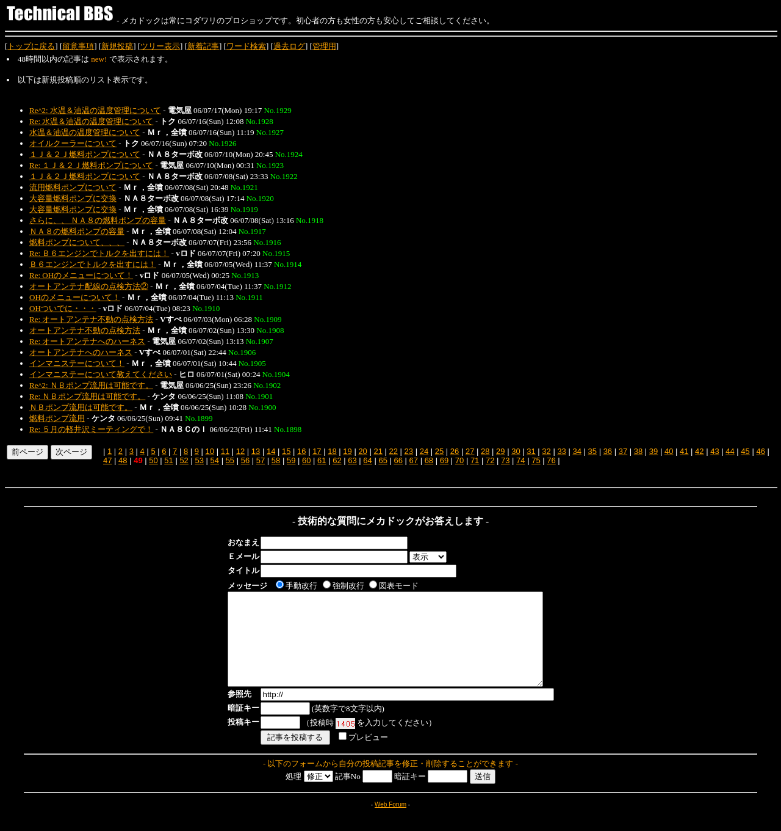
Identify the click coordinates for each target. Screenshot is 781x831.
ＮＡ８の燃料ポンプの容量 (76, 231)
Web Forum (390, 822)
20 (362, 451)
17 (316, 451)
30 (515, 451)
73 (505, 460)
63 (352, 460)
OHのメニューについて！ (74, 297)
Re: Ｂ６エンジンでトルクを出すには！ (99, 253)
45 (745, 451)
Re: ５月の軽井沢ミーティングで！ (91, 429)
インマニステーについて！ (76, 363)
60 (306, 460)
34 (576, 451)
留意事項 (78, 46)
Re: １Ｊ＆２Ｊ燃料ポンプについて (91, 165)
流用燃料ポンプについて (73, 187)
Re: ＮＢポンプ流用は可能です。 (87, 396)
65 (382, 460)
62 (337, 460)
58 (276, 460)
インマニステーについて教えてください (100, 374)
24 (424, 451)
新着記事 (203, 46)
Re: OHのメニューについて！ (81, 275)
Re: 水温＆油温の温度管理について (91, 121)
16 (301, 451)
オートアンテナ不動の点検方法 (84, 330)
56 (245, 460)
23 (409, 451)
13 (255, 451)
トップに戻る (31, 46)
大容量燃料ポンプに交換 (73, 198)
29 (500, 451)
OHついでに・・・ (62, 308)
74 (520, 460)
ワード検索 (246, 46)
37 (623, 451)
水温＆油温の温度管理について (84, 132)
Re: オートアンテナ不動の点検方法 (91, 319)
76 (551, 460)
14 (271, 451)
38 (638, 451)
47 (107, 460)
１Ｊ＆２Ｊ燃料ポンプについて (84, 154)
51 (168, 460)
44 (729, 451)
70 (459, 460)
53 (199, 460)
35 (592, 451)
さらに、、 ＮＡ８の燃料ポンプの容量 (97, 220)
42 (699, 451)
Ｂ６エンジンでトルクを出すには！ (92, 264)
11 (225, 451)
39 (653, 451)
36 (607, 451)
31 (531, 451)
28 (485, 451)
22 (393, 451)
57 (260, 460)
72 (490, 460)
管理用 (324, 46)
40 (668, 451)
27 (470, 451)
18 (332, 451)
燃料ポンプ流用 (57, 418)
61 (321, 460)
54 (215, 460)
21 (377, 451)
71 (474, 460)
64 (367, 460)
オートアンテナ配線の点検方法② (88, 286)
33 (561, 451)
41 (684, 451)
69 (444, 460)
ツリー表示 (160, 46)
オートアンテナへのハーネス (80, 352)
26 (454, 451)
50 (153, 460)
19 (347, 451)
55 (230, 460)
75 (535, 460)
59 (291, 460)
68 (429, 460)
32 (546, 451)
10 (210, 451)
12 (240, 451)
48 (122, 460)
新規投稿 (117, 46)
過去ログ (289, 46)
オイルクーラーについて (73, 143)
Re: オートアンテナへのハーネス (87, 341)
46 (760, 451)
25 (439, 451)
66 (398, 460)
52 (183, 460)
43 (714, 451)
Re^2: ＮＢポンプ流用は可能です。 (91, 385)
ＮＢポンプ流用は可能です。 (80, 407)
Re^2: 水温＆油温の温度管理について (95, 110)
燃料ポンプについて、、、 (76, 242)
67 (413, 460)
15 (286, 451)
